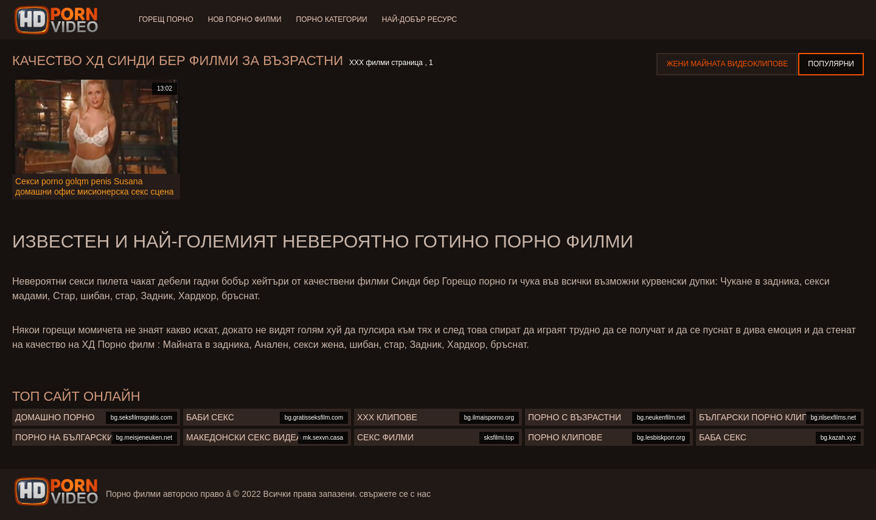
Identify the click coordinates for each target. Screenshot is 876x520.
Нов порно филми (245, 19)
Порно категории (331, 19)
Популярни (831, 64)
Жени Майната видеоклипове (727, 64)
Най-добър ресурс (419, 19)
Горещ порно (166, 19)
